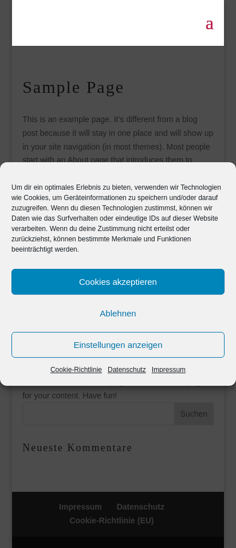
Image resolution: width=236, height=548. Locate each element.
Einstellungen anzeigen (117, 345)
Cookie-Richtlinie (76, 370)
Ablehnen (118, 313)
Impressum (169, 370)
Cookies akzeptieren (118, 282)
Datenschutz (127, 370)
